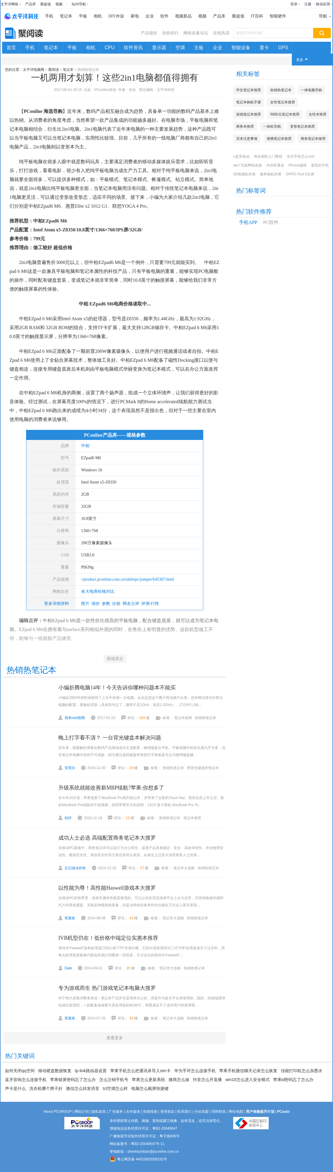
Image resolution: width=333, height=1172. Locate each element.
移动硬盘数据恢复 (54, 1070)
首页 (11, 47)
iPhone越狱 (298, 165)
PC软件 (270, 222)
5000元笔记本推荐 (285, 114)
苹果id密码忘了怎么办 (293, 1079)
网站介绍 (82, 1111)
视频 (59, 4)
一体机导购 (272, 126)
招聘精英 (219, 1111)
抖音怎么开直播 (207, 1079)
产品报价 (149, 33)
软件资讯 (133, 47)
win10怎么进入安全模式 (247, 1079)
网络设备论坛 (195, 33)
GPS (283, 47)
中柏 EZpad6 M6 (96, 303)
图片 (85, 603)
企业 (149, 16)
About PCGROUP (58, 1111)
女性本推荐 (317, 114)
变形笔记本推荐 (302, 126)
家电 (135, 16)
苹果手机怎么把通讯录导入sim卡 (140, 1070)
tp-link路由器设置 (91, 1070)
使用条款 (167, 1111)
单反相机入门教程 (268, 156)
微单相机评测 (270, 174)
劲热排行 (170, 33)
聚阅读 (53, 70)
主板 (199, 47)
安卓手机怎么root (300, 156)
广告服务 (116, 1111)
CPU (110, 47)
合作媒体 (133, 1111)
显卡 (264, 47)
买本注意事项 (246, 139)
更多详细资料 (56, 603)
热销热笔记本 (281, 90)
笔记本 (66, 16)
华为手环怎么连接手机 (195, 1070)
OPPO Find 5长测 (300, 174)
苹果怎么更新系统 (148, 1079)
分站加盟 (201, 1111)
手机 (49, 16)
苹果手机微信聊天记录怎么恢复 (248, 1070)
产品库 (30, 4)
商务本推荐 (245, 126)
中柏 (85, 445)
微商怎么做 (179, 1079)
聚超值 (45, 4)
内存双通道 (275, 165)
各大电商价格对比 (97, 591)
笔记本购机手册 (248, 102)
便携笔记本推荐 (279, 139)
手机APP (248, 222)
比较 (116, 603)
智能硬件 (278, 16)
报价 (96, 603)
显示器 (159, 47)
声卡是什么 (15, 1088)
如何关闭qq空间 (20, 1070)
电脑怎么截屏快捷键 (150, 1088)
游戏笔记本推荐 (248, 114)
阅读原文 (115, 659)
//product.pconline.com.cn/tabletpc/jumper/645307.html (127, 579)
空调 (180, 47)
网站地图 (236, 1111)
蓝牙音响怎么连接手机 (26, 1079)
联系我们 (184, 1111)
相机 (98, 16)
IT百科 (257, 16)
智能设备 (240, 47)
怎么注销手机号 (113, 1079)
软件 (164, 16)
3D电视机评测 (244, 174)
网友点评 (131, 603)
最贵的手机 (320, 165)
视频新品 (183, 16)
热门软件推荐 (254, 211)
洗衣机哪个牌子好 (46, 1088)
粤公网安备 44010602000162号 (138, 1159)
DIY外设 (116, 16)
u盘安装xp (241, 156)
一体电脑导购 (311, 90)
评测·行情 (150, 603)
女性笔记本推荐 (282, 102)
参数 (106, 603)
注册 (307, 4)
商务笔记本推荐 (313, 139)
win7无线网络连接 (247, 165)
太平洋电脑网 (33, 70)
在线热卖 (221, 33)
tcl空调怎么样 (115, 1088)
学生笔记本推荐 (248, 90)
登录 (293, 4)
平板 (83, 16)
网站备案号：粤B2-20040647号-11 (137, 1144)
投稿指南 (150, 1111)
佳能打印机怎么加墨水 (301, 1070)
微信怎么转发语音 (82, 1088)
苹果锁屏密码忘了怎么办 (73, 1079)
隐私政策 (99, 1111)
